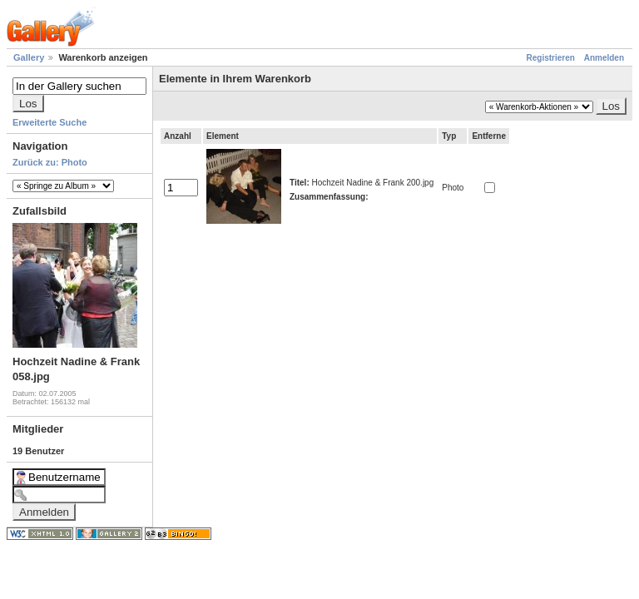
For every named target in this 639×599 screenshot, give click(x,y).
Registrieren (551, 57)
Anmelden (604, 57)
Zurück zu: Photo (49, 162)
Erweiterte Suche (49, 122)
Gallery (28, 57)
